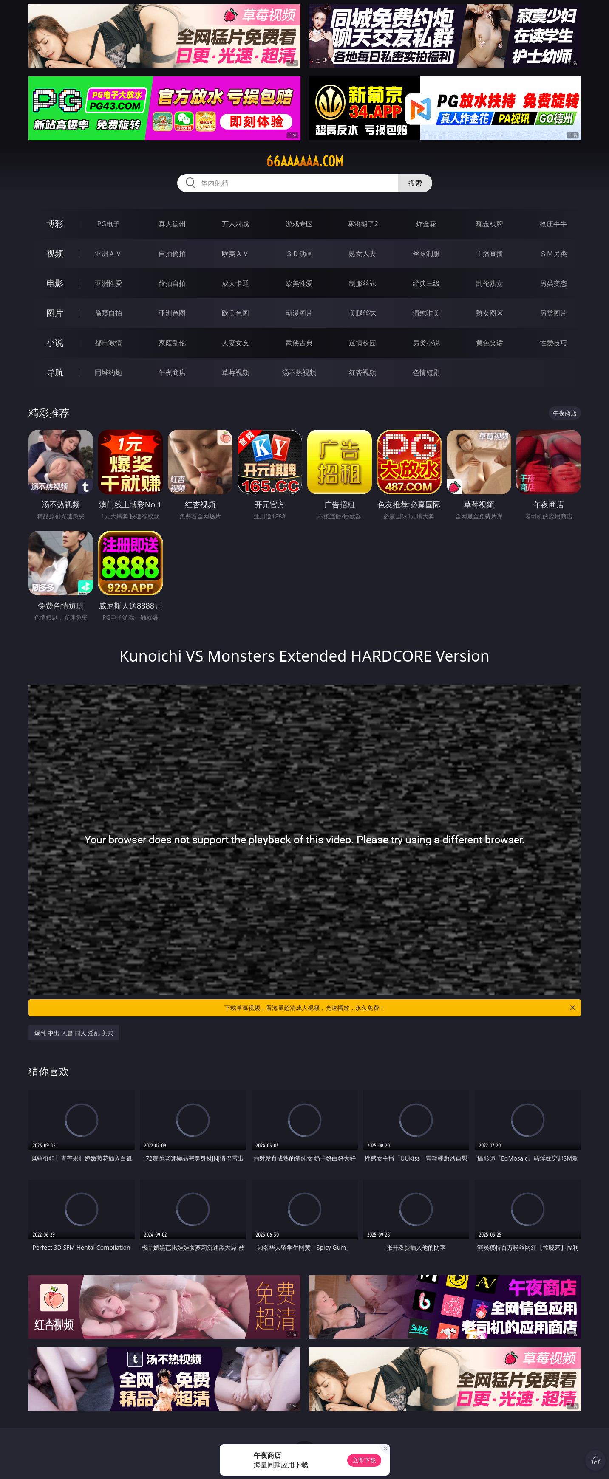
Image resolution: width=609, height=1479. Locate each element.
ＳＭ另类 (553, 253)
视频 (54, 253)
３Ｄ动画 (299, 253)
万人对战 (235, 223)
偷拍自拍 (172, 283)
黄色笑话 (489, 342)
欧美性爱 (299, 283)
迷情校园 (362, 342)
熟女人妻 (362, 253)
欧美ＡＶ (235, 253)
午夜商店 (172, 372)
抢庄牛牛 (553, 223)
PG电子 (108, 223)
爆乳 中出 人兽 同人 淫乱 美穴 (73, 1033)
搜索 (415, 183)
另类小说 (426, 342)
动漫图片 (299, 313)
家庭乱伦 (172, 342)
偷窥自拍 (108, 313)
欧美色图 (235, 313)
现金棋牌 (489, 223)
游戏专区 (299, 223)
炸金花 (426, 223)
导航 (54, 372)
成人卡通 (235, 283)
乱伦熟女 (489, 283)
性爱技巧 (553, 342)
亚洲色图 (172, 313)
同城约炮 (108, 372)
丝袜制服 (426, 253)
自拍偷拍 (172, 253)
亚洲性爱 (108, 283)
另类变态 (553, 283)
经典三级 (426, 283)
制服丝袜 (362, 283)
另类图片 (553, 313)
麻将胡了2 (362, 223)
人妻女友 (235, 342)
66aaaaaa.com (304, 161)
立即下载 (364, 1460)
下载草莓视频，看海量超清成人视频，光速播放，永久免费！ (400, 1008)
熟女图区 (489, 313)
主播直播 (489, 253)
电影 (54, 283)
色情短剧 (426, 372)
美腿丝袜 (362, 313)
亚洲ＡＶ (108, 253)
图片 (54, 312)
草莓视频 (235, 372)
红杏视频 (362, 372)
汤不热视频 (299, 372)
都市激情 (108, 342)
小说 (54, 342)
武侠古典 (299, 342)
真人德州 (172, 223)
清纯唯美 (426, 313)
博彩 (54, 223)
